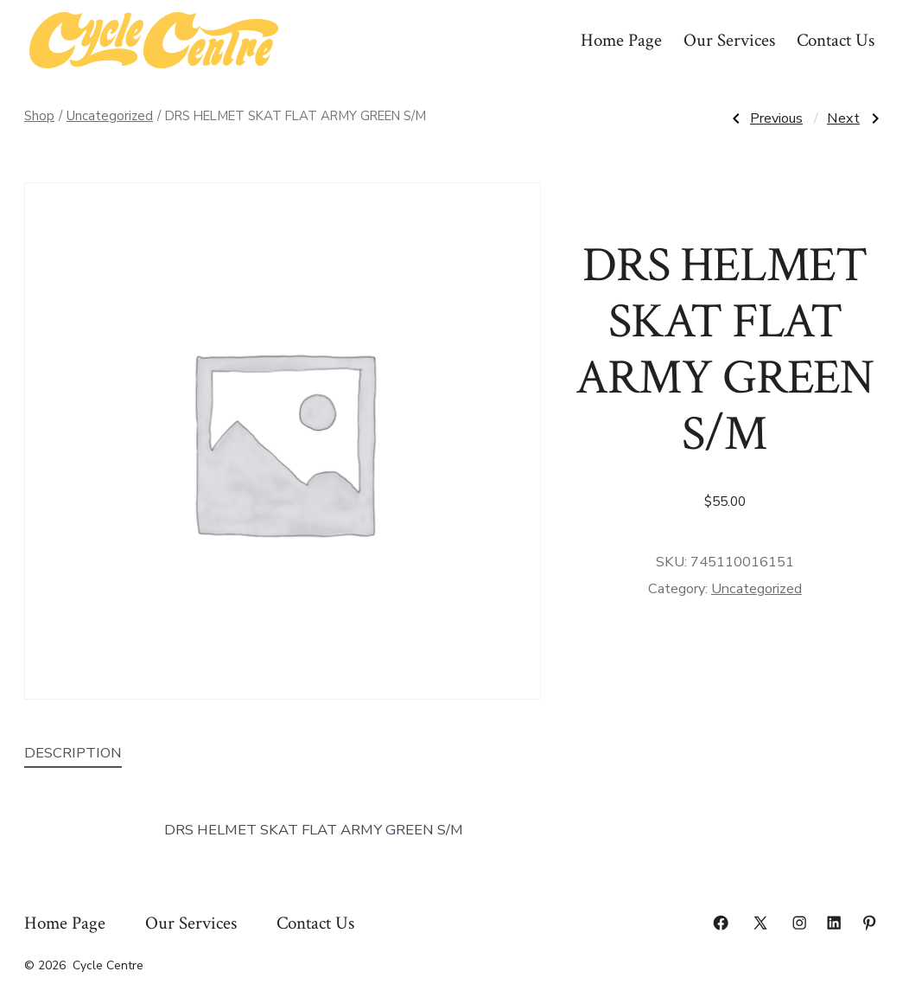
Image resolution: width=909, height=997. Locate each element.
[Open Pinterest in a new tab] (869, 922)
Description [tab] (73, 753)
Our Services (729, 40)
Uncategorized (110, 116)
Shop (39, 116)
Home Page (621, 40)
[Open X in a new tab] (760, 922)
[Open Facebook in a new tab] (720, 922)
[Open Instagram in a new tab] (799, 922)
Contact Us (835, 40)
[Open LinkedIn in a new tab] (833, 922)
